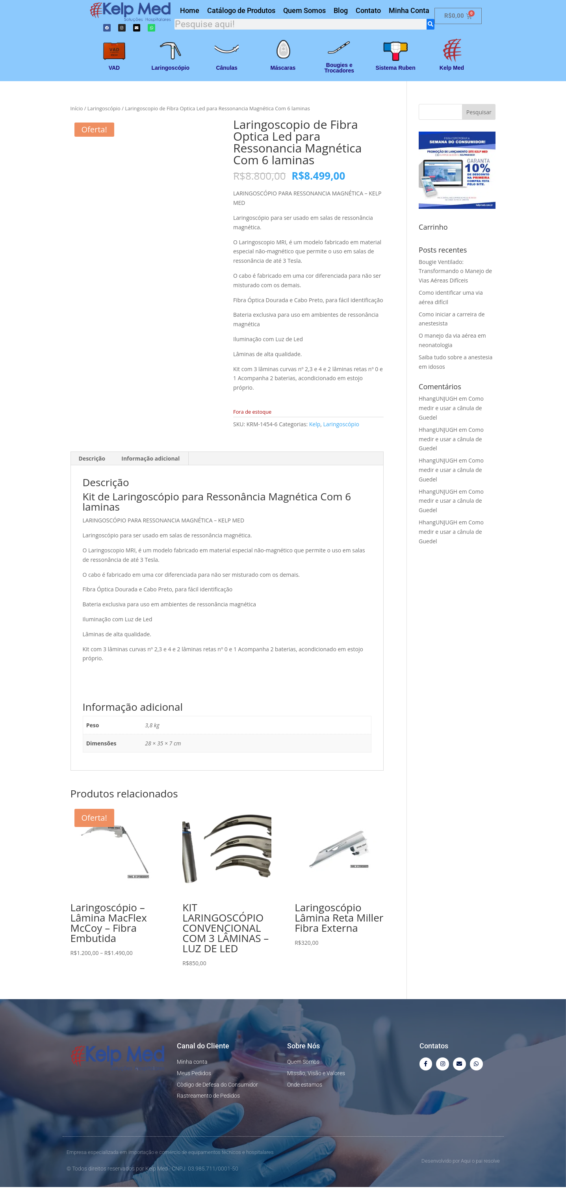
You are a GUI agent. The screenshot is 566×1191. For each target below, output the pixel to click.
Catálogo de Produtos (241, 12)
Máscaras (283, 72)
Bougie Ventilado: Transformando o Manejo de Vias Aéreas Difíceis (455, 275)
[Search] (430, 25)
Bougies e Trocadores (339, 72)
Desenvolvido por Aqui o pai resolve (460, 1164)
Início (77, 112)
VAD (114, 72)
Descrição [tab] (92, 462)
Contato (368, 12)
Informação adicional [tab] (150, 462)
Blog (341, 12)
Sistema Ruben (396, 72)
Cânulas (226, 72)
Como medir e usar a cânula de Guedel (451, 412)
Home (189, 12)
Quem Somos (304, 12)
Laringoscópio (170, 72)
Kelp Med (452, 72)
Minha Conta (409, 12)
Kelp (315, 427)
